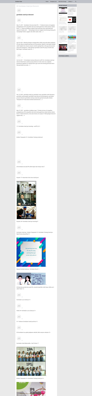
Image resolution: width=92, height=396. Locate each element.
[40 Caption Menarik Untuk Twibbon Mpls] (72, 28)
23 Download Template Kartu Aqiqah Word (71, 13)
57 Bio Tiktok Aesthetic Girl (61, 32)
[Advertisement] (36, 75)
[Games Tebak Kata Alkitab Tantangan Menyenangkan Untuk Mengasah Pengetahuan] (72, 37)
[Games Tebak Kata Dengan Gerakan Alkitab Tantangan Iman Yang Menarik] (63, 47)
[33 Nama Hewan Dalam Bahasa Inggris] (72, 46)
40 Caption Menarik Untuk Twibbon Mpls (72, 32)
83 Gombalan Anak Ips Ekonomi (28, 6)
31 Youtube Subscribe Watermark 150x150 (72, 24)
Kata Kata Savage (62, 1)
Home (47, 1)
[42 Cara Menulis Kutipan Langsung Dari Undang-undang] (63, 19)
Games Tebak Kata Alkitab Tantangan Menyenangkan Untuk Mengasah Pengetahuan (72, 42)
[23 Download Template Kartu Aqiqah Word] (72, 9)
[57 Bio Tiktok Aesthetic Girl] (63, 28)
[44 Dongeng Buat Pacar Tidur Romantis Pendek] (63, 37)
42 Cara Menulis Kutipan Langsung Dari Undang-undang (63, 23)
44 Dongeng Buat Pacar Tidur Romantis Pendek (63, 41)
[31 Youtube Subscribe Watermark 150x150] (72, 20)
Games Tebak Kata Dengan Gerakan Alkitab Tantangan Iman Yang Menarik (62, 53)
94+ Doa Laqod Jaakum (62, 15)
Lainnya (70, 1)
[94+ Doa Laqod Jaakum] (63, 10)
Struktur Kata (18, 1)
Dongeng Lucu (53, 1)
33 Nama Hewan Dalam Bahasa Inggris (71, 50)
